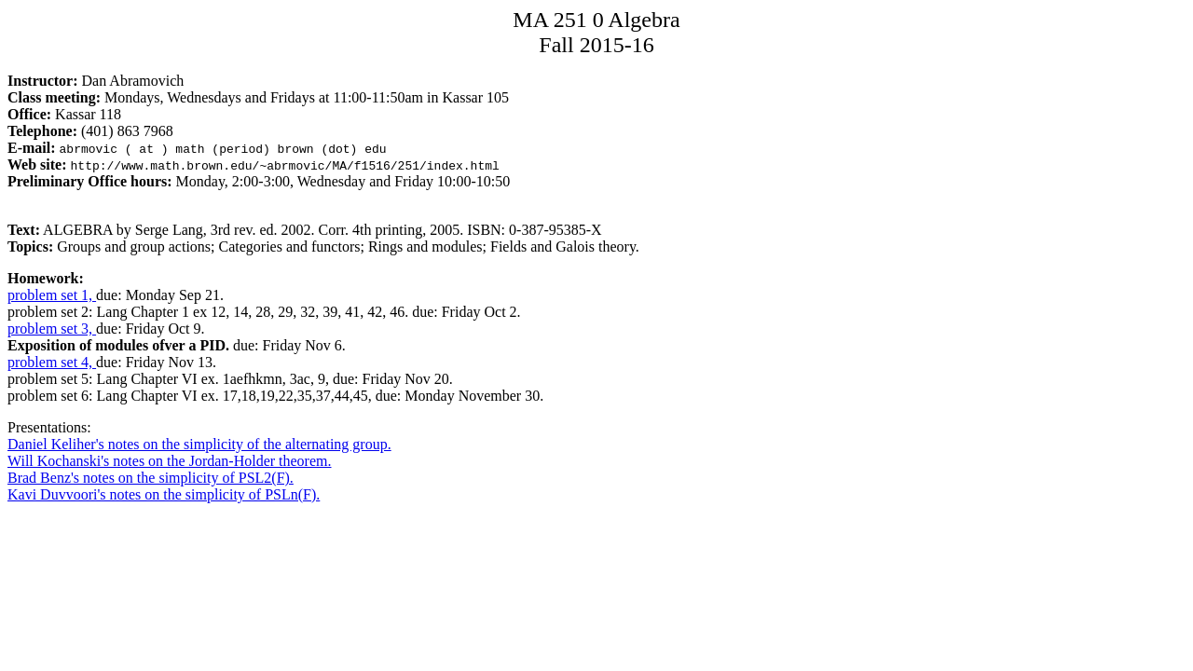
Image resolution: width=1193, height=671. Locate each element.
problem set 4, (51, 362)
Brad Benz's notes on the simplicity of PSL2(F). (150, 478)
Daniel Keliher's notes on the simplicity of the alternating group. (199, 444)
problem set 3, (51, 328)
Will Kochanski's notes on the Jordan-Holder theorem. (169, 461)
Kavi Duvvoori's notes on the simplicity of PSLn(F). (163, 494)
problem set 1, (51, 295)
